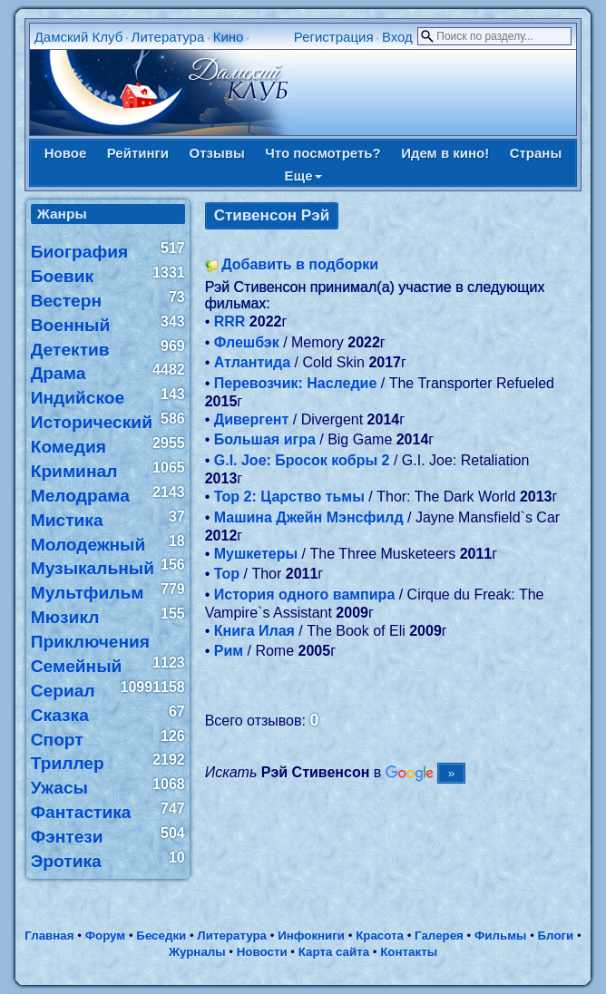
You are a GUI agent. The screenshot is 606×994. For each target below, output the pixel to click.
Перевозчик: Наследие (295, 383)
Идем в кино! (445, 153)
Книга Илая (254, 630)
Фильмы (500, 935)
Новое (65, 153)
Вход (397, 36)
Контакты (408, 952)
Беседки (161, 935)
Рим (228, 650)
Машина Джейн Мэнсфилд (309, 517)
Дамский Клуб (78, 36)
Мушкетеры (256, 553)
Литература (168, 36)
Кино (228, 36)
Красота (380, 935)
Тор (226, 573)
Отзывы (216, 153)
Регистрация (334, 36)
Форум (105, 935)
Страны (536, 153)
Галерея (439, 935)
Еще (302, 175)
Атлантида (252, 362)
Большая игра (265, 439)
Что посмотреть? (322, 153)
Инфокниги (311, 935)
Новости (262, 952)
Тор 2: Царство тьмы (289, 496)
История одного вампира (305, 594)
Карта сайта (333, 952)
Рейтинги (138, 153)
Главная (48, 935)
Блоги (556, 935)
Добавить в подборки (299, 264)
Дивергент (251, 419)
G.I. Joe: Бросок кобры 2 (302, 460)
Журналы (197, 952)
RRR (230, 321)
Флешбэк (246, 342)
